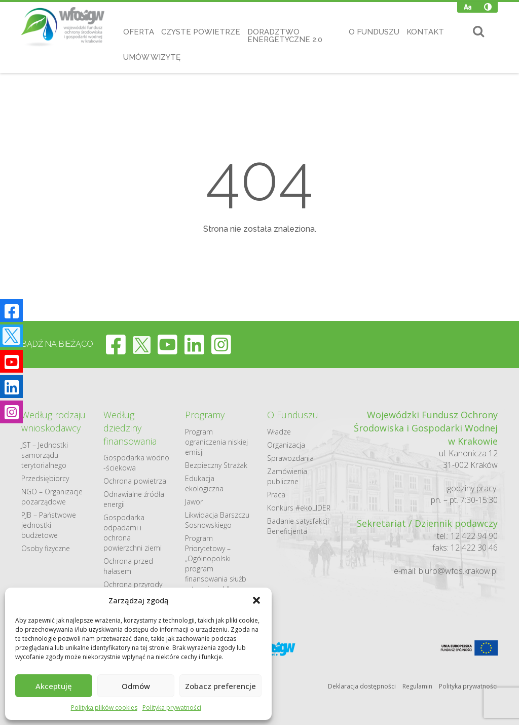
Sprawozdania (290, 458)
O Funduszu (374, 32)
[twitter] (142, 344)
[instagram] (221, 344)
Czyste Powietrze (200, 32)
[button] (256, 600)
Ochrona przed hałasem (128, 566)
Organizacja (286, 445)
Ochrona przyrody (132, 584)
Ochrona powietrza (134, 481)
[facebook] (116, 344)
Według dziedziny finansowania (130, 428)
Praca (276, 494)
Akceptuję (53, 686)
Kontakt (425, 32)
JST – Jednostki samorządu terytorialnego (44, 455)
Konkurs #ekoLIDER (298, 508)
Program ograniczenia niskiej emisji (216, 442)
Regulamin (417, 686)
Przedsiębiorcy (45, 478)
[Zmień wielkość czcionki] (467, 7)
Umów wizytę (151, 57)
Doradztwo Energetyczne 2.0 (284, 35)
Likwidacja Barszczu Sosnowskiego (217, 520)
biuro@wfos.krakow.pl (458, 570)
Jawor (194, 501)
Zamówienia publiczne (287, 476)
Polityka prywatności (171, 707)
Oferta (138, 32)
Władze (279, 432)
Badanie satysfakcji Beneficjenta (298, 526)
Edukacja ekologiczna (204, 483)
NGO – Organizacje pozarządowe (52, 496)
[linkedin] (194, 344)
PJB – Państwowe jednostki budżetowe (48, 525)
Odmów (136, 686)
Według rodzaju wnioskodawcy (53, 421)
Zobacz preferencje (220, 686)
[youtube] (167, 344)
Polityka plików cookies (104, 707)
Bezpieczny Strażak (216, 465)
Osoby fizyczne (45, 548)
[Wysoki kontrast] (488, 7)
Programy (205, 415)
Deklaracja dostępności (362, 686)
